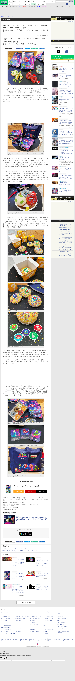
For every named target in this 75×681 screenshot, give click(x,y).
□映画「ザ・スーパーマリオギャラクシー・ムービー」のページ (19, 550)
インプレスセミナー (19, 620)
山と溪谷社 (32, 622)
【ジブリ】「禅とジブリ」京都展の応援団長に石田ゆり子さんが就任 (66, 70)
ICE (57, 612)
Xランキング (58, 56)
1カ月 (71, 19)
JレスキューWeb (48, 620)
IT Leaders (4, 620)
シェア (20, 48)
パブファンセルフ (61, 622)
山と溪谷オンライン (36, 624)
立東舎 (33, 620)
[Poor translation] (5, 658)
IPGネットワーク (60, 624)
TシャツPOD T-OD (36, 618)
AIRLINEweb (47, 613)
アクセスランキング (60, 17)
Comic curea (60, 616)
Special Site (58, 41)
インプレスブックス (19, 628)
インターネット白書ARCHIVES (8, 633)
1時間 (54, 19)
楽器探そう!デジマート (36, 616)
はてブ (28, 48)
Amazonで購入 (19, 491)
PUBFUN (58, 620)
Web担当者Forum (6, 616)
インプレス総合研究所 (7, 618)
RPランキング (57, 58)
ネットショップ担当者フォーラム (22, 616)
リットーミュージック (36, 613)
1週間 (65, 19)
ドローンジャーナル (6, 622)
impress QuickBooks (62, 618)
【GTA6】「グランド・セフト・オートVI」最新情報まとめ (66, 170)
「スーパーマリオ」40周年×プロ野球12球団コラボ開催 (42, 575)
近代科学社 (32, 629)
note (35, 48)
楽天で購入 (30, 491)
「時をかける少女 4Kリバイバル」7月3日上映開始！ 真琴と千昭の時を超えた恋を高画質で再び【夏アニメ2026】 (66, 134)
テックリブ (46, 631)
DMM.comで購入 (42, 491)
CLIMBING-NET (35, 627)
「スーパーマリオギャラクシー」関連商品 (26, 486)
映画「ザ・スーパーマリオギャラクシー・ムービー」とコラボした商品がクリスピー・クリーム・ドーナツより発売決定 (31, 519)
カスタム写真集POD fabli (63, 628)
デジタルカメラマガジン (7, 629)
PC (34, 6)
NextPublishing (18, 631)
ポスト (9, 48)
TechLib (46, 633)
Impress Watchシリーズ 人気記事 (63, 197)
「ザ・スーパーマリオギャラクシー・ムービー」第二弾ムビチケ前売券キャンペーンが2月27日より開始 (18, 562)
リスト (14, 48)
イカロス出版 (46, 612)
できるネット (5, 631)
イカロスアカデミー (49, 622)
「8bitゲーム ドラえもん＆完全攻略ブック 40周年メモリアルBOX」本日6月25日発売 (66, 110)
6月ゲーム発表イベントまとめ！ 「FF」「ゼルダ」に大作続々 (64, 221)
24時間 (59, 19)
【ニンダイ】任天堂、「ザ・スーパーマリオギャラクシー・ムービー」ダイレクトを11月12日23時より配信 (42, 562)
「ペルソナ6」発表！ (64, 251)
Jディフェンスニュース (50, 616)
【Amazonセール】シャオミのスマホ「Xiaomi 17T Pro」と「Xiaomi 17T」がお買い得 (66, 92)
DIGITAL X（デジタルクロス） (21, 622)
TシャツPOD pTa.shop (63, 626)
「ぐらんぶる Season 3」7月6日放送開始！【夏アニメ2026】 (66, 99)
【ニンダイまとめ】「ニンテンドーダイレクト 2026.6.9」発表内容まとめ (66, 226)
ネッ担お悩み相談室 (6, 625)
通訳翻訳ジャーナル (49, 618)
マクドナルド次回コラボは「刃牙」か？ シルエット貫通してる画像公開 (42, 588)
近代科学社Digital (35, 631)
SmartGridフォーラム (19, 613)
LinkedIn (43, 48)
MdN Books (47, 627)
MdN (44, 625)
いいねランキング (68, 58)
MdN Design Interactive (49, 629)
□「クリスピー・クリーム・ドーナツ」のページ (15, 549)
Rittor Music (33, 612)
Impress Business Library (20, 618)
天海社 (59, 613)
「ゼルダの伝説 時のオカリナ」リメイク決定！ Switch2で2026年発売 (66, 242)
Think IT (4, 613)
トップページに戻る (25, 602)
